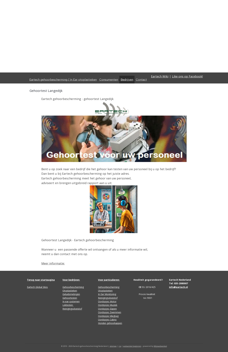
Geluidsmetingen (71, 294)
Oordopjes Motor (107, 301)
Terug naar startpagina (41, 279)
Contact (141, 79)
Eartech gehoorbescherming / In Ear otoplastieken (63, 79)
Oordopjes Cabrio (107, 319)
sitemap (113, 346)
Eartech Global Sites (37, 287)
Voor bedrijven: (71, 279)
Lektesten (67, 305)
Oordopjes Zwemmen (109, 312)
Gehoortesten (69, 297)
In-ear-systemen (71, 301)
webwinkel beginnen (132, 346)
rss (120, 346)
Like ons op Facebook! (187, 76)
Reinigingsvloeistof (72, 308)
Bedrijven (127, 79)
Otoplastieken (69, 290)
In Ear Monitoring (107, 294)
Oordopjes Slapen (107, 308)
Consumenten (108, 79)
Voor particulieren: (109, 279)
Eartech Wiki (159, 76)
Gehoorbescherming (73, 287)
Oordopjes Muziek (107, 305)
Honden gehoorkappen (110, 323)
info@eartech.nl (178, 287)
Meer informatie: (53, 263)
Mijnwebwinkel (160, 346)
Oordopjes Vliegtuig (108, 316)
